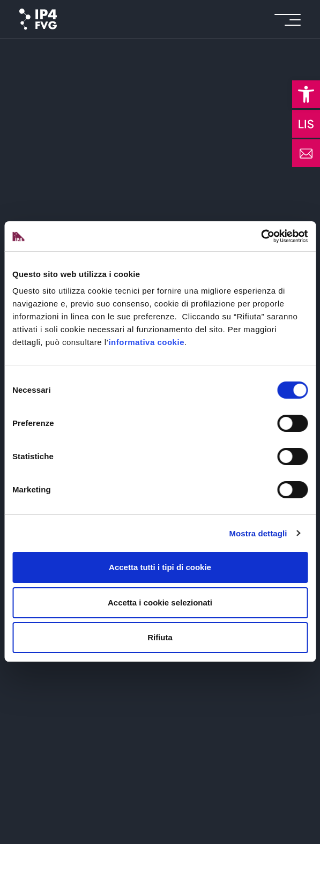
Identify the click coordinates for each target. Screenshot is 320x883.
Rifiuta (160, 637)
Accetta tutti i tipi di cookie (160, 567)
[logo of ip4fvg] (38, 19)
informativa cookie (146, 342)
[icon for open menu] (287, 19)
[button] (306, 94)
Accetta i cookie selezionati (160, 602)
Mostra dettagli (258, 533)
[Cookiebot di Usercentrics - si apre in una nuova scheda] (261, 236)
